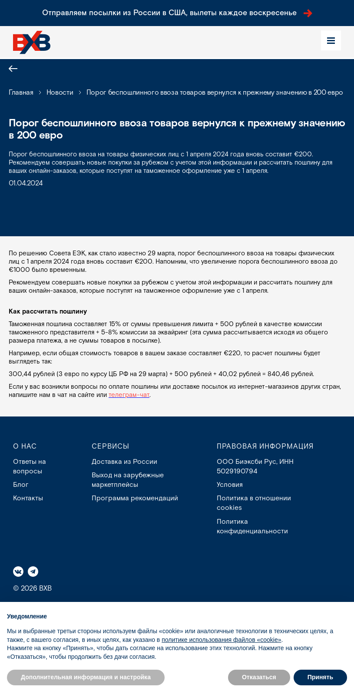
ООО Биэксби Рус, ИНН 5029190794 (255, 466)
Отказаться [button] (259, 677)
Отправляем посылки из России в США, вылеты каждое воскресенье (177, 13)
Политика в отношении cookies (254, 503)
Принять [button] (320, 677)
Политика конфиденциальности (252, 527)
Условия (230, 485)
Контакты (28, 498)
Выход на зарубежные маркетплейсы (128, 480)
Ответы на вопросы (29, 466)
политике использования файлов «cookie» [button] (221, 639)
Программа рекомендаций (135, 498)
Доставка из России (124, 461)
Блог (21, 485)
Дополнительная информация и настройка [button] (86, 677)
